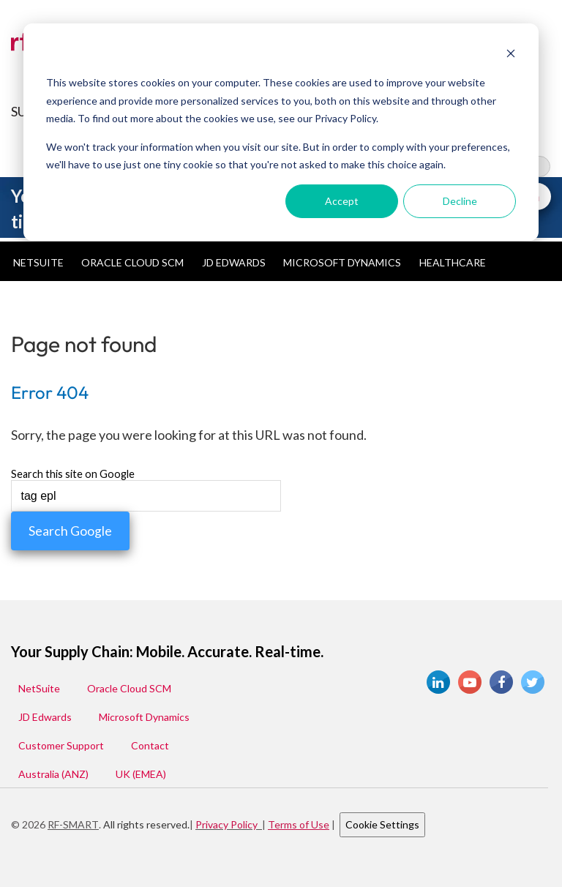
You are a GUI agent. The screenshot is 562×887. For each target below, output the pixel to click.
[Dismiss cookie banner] (511, 55)
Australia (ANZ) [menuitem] (53, 774)
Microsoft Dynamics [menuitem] (342, 262)
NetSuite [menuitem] (38, 262)
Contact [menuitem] (150, 745)
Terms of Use (298, 824)
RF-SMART (73, 824)
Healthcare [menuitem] (452, 262)
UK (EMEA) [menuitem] (141, 774)
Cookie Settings (382, 824)
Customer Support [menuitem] (61, 745)
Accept (342, 201)
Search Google (70, 531)
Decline (460, 201)
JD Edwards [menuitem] (234, 262)
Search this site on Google (73, 474)
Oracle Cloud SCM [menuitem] (132, 262)
